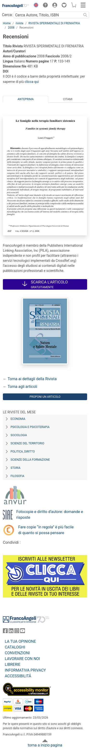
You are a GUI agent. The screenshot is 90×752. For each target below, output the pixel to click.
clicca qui (32, 82)
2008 (11, 27)
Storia (15, 468)
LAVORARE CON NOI (22, 658)
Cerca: (7, 14)
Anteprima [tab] (26, 99)
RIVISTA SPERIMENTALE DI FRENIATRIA (54, 23)
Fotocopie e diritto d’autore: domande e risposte (49, 514)
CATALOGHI (15, 647)
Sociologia (19, 435)
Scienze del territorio (27, 443)
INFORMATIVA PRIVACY (25, 670)
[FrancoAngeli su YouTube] (22, 632)
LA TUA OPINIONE (20, 641)
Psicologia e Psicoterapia (30, 427)
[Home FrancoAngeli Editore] (15, 6)
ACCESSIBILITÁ (18, 676)
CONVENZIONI (17, 653)
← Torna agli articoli (20, 386)
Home (7, 23)
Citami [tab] (67, 99)
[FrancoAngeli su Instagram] (16, 632)
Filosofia (17, 476)
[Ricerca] (85, 15)
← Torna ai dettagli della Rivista (30, 379)
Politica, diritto (23, 451)
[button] (35, 5)
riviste (19, 23)
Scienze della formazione (30, 459)
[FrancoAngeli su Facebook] (5, 632)
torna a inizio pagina (45, 745)
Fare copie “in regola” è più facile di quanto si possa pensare (46, 530)
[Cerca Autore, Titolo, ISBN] (47, 15)
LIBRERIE (12, 664)
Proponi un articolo (45, 396)
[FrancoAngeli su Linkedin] (11, 632)
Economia (18, 419)
